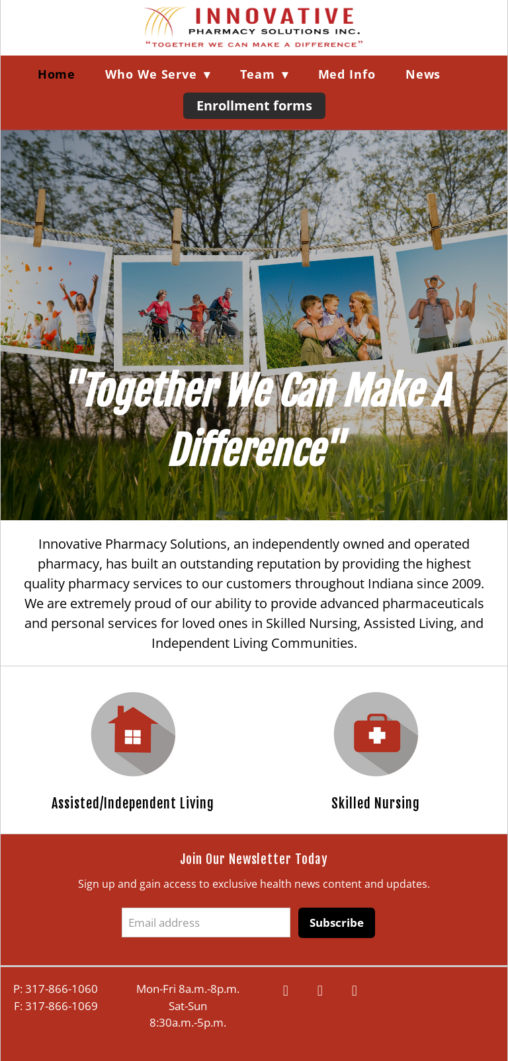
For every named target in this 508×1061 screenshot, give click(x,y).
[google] (320, 991)
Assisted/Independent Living (133, 803)
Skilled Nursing (375, 803)
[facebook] (285, 991)
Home (57, 74)
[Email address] (206, 922)
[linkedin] (354, 991)
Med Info (347, 74)
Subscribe (337, 922)
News (423, 74)
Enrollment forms (254, 105)
